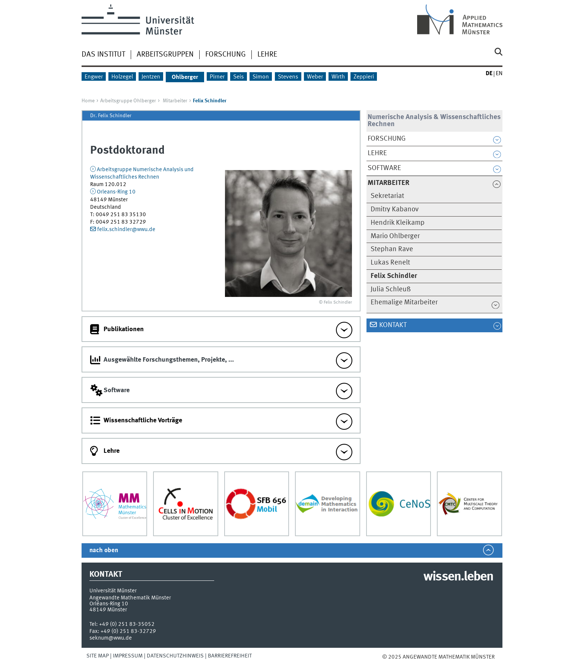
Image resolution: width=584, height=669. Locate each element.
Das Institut (103, 54)
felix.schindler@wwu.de (126, 230)
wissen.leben (458, 577)
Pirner (217, 77)
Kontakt (393, 325)
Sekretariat (387, 196)
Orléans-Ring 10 (108, 604)
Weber (315, 77)
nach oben (103, 550)
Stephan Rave (392, 249)
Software (384, 168)
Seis (238, 77)
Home (88, 100)
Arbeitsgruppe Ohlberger (128, 100)
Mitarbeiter (175, 100)
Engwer (94, 77)
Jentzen (151, 77)
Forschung (225, 54)
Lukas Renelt (390, 262)
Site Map (97, 656)
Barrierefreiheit (230, 656)
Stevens (288, 77)
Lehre (267, 54)
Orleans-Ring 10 (116, 192)
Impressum (128, 656)
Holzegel (122, 77)
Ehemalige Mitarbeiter (404, 302)
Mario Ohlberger (395, 236)
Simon (261, 77)
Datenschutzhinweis (175, 656)
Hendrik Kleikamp (398, 223)
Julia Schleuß (391, 289)
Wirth (338, 77)
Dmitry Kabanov (395, 209)
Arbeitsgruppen (165, 54)
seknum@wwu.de (110, 638)
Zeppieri (363, 77)
